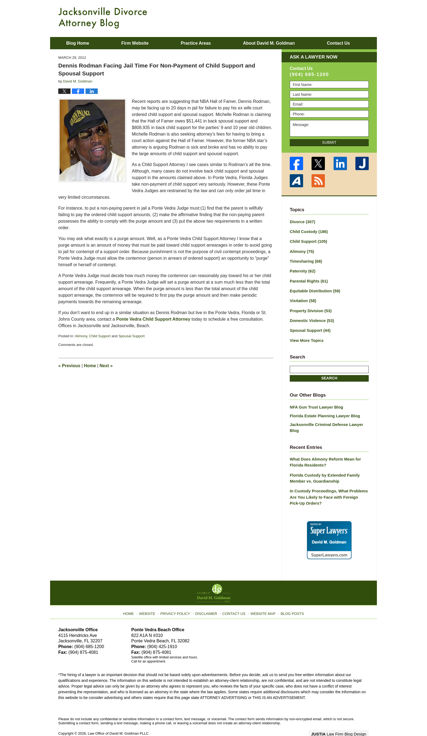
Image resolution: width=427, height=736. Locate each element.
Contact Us (233, 597)
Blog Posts (289, 597)
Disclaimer (207, 597)
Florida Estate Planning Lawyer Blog (323, 410)
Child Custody (307, 231)
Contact (338, 43)
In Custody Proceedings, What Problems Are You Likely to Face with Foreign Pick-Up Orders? (327, 483)
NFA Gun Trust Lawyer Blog (315, 402)
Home (90, 365)
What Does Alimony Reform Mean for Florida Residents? (323, 450)
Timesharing (305, 259)
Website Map (261, 597)
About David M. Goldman (269, 43)
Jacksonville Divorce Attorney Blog (102, 18)
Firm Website (134, 43)
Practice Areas (196, 43)
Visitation (302, 298)
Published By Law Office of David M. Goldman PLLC (333, 18)
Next (106, 365)
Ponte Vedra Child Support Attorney (153, 319)
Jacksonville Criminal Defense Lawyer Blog (329, 419)
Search (329, 373)
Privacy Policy (178, 597)
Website (151, 597)
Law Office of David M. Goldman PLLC (118, 719)
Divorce (302, 221)
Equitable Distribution (313, 288)
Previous (69, 365)
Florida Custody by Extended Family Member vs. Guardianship (323, 465)
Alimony (81, 336)
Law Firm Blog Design (343, 719)
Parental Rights (308, 279)
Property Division (309, 307)
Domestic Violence (310, 317)
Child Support (100, 336)
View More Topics (306, 336)
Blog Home (77, 43)
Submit (329, 142)
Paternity (302, 269)
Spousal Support (131, 336)
